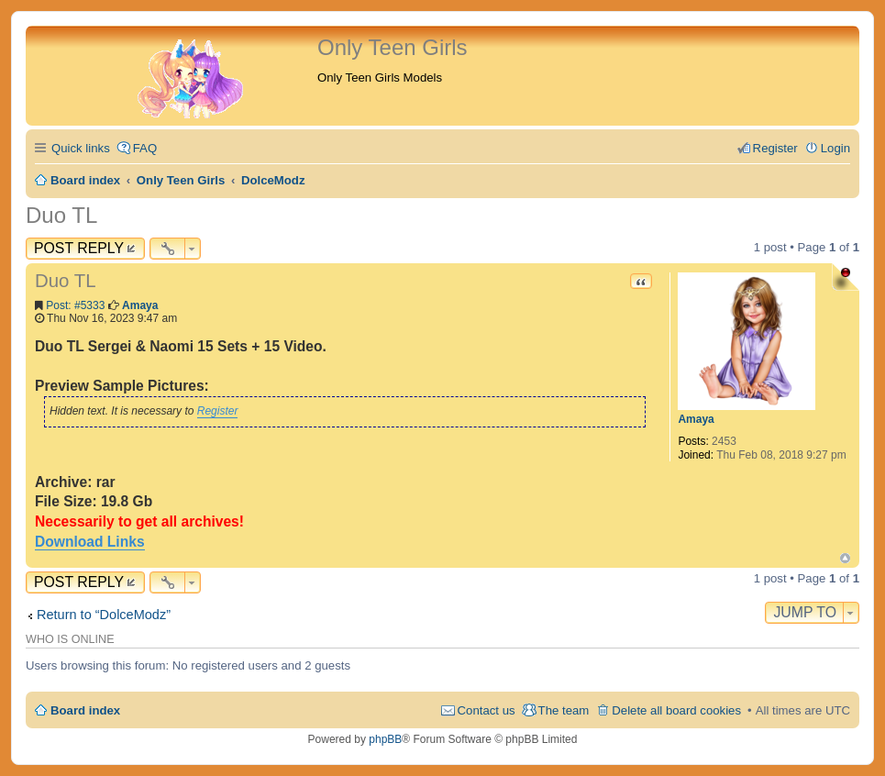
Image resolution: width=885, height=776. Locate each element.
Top (845, 558)
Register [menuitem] (775, 148)
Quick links (80, 148)
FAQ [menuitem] (145, 148)
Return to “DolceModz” (104, 614)
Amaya (696, 419)
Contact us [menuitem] (486, 710)
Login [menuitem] (835, 148)
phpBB (385, 739)
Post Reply (79, 248)
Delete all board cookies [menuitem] (676, 710)
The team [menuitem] (564, 710)
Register (217, 411)
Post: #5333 (75, 305)
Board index (85, 710)
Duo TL (61, 215)
